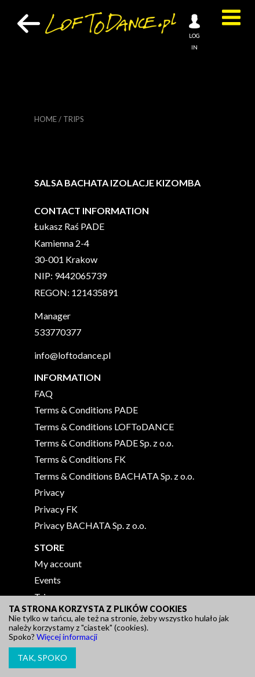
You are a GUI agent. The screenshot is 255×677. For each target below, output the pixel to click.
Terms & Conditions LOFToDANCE (104, 426)
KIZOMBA (178, 182)
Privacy (49, 492)
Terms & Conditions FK (80, 458)
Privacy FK (56, 508)
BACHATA (86, 182)
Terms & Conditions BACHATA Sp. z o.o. (114, 475)
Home (45, 119)
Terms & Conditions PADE (86, 409)
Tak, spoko (42, 657)
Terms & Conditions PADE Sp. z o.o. (103, 442)
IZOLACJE (132, 182)
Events (47, 579)
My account (58, 563)
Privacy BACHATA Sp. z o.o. (90, 525)
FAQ (43, 393)
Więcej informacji (67, 637)
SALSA (48, 182)
